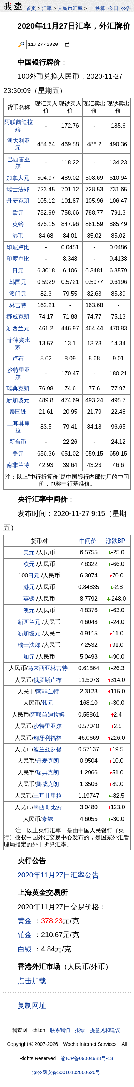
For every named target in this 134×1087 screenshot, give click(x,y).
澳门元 (17, 293)
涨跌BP (115, 540)
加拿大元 (17, 177)
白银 (25, 949)
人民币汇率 (70, 8)
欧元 (18, 212)
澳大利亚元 (18, 144)
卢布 (18, 358)
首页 (31, 8)
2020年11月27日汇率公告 (58, 875)
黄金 (25, 921)
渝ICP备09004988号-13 (87, 1058)
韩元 (47, 702)
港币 (18, 235)
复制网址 (34, 1005)
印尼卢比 (17, 247)
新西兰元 (17, 328)
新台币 (17, 441)
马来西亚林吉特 (48, 668)
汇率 (47, 8)
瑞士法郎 (17, 189)
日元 (18, 270)
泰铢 (47, 819)
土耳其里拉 (18, 426)
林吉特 (17, 305)
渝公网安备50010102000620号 (66, 1072)
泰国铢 (17, 411)
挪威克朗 (17, 316)
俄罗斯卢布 (47, 680)
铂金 (25, 935)
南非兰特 (17, 465)
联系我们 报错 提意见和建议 (85, 1030)
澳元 (29, 610)
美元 (18, 453)
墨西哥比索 (47, 807)
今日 (113, 8)
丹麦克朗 (17, 200)
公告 (126, 8)
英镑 (18, 224)
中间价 (87, 540)
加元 (29, 656)
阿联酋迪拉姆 (47, 714)
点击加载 (32, 981)
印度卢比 (17, 258)
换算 (100, 8)
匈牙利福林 (47, 737)
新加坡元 (17, 400)
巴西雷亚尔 (18, 162)
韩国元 (17, 282)
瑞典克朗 (17, 388)
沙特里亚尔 (18, 373)
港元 (29, 587)
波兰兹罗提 (47, 749)
